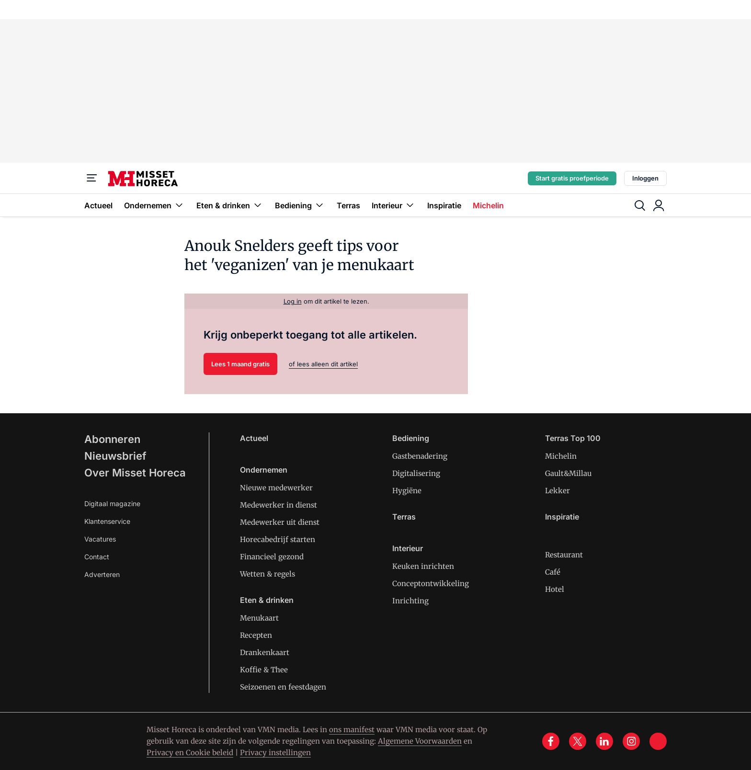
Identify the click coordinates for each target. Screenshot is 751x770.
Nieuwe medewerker (276, 487)
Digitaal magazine (112, 503)
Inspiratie (444, 205)
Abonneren (112, 439)
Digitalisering (416, 473)
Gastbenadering (419, 456)
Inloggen (645, 178)
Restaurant (564, 554)
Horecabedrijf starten (277, 539)
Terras (348, 205)
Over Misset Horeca (135, 472)
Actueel (98, 205)
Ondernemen (154, 205)
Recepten (256, 635)
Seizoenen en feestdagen (283, 686)
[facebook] (550, 741)
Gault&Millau (568, 473)
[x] (577, 741)
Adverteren (102, 574)
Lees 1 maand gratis (240, 364)
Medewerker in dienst (278, 505)
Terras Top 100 (573, 438)
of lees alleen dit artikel (323, 364)
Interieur (394, 205)
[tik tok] (658, 741)
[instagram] (631, 741)
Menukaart (259, 618)
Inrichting (410, 600)
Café (552, 572)
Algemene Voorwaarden (420, 741)
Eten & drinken (229, 205)
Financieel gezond (272, 556)
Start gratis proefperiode (572, 178)
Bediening (300, 205)
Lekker (557, 490)
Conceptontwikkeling (430, 583)
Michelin (488, 205)
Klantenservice (107, 521)
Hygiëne (406, 490)
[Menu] (92, 178)
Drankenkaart (264, 652)
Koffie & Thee (264, 669)
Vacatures (100, 539)
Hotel (554, 589)
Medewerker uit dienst (279, 522)
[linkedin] (604, 741)
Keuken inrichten (423, 566)
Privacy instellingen (275, 752)
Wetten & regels (267, 573)
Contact (96, 557)
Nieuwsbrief (115, 456)
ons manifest (352, 729)
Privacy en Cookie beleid (190, 752)
